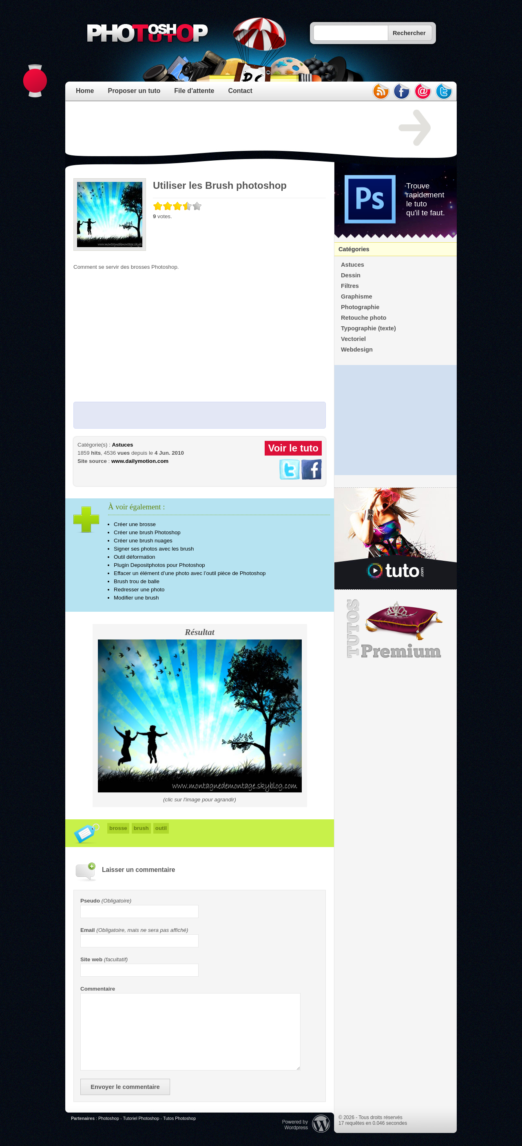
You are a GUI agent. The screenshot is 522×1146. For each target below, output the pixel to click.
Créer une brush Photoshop (147, 532)
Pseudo (90, 901)
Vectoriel (353, 339)
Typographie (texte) (368, 328)
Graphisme (356, 296)
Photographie (360, 307)
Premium (395, 629)
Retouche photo (364, 317)
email (423, 91)
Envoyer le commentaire (125, 1087)
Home (85, 90)
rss (380, 91)
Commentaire (97, 989)
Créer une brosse (135, 524)
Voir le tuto (293, 448)
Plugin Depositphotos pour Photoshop (159, 565)
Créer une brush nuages (143, 541)
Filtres (350, 286)
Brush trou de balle (136, 581)
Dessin (351, 275)
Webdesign (357, 349)
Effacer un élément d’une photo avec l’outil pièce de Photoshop (189, 573)
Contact (240, 90)
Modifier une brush (136, 598)
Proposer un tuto (134, 90)
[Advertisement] (221, 128)
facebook (402, 91)
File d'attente (194, 90)
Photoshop (108, 1118)
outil (161, 828)
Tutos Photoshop (179, 1118)
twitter (444, 91)
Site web (91, 959)
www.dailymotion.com (139, 461)
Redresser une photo (139, 589)
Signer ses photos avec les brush (154, 549)
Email (87, 930)
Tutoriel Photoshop (141, 1118)
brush (141, 828)
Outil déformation (134, 557)
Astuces (122, 445)
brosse (118, 828)
